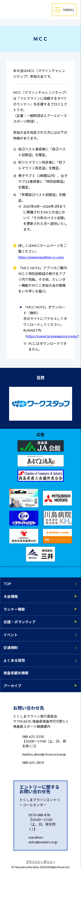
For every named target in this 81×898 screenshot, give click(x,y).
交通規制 (10, 647)
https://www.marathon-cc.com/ (41, 257)
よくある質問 (14, 660)
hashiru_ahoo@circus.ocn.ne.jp (44, 754)
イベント (10, 635)
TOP (7, 583)
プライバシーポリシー (40, 862)
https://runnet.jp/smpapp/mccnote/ (52, 336)
